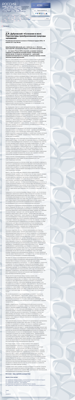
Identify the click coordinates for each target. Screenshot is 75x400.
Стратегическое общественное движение (25, 8)
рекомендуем (25, 19)
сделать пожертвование (7, 22)
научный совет (24, 15)
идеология (10, 15)
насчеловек (41, 5)
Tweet (7, 390)
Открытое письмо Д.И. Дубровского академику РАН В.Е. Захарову (21, 384)
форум (3, 20)
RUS (22, 11)
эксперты (4, 15)
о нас (16, 20)
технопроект (17, 15)
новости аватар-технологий (8, 16)
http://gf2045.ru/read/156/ (22, 374)
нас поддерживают (25, 18)
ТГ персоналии (16, 19)
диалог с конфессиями (20, 16)
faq (20, 20)
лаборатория (9, 19)
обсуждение (5, 18)
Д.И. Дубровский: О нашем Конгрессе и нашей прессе (18, 381)
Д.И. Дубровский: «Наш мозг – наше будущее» (16, 382)
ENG (25, 11)
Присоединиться (42, 10)
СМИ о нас (11, 18)
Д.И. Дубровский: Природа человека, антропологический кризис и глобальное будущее (25, 379)
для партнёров (10, 20)
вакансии (17, 18)
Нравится (8, 394)
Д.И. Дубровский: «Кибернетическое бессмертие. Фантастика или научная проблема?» (25, 385)
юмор (3, 19)
